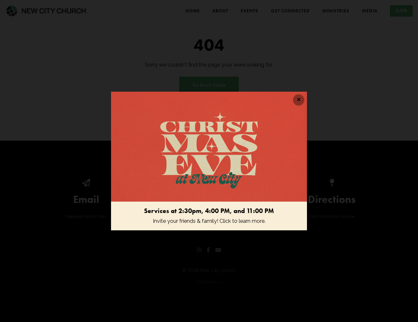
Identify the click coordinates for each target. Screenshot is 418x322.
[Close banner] (298, 100)
